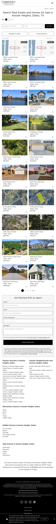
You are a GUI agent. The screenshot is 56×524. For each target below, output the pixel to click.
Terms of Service (43, 337)
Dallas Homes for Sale (36, 374)
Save (41, 34)
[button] (54, 519)
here (42, 351)
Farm (12, 392)
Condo (13, 372)
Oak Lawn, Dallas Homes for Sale (40, 378)
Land (12, 402)
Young (5, 416)
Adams (5, 451)
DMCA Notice (28, 513)
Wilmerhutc (6, 455)
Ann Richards (7, 428)
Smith (4, 453)
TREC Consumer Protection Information (28, 492)
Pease (4, 410)
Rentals (13, 366)
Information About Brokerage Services (28, 490)
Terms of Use (28, 510)
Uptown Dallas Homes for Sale (39, 376)
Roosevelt (6, 449)
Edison (5, 430)
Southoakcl (6, 447)
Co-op (13, 390)
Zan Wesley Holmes (9, 434)
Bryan (4, 412)
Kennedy (5, 436)
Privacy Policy (33, 337)
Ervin (4, 414)
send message (28, 342)
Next (33, 290)
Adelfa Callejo (7, 418)
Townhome (14, 376)
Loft (12, 374)
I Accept (44, 519)
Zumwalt (5, 432)
